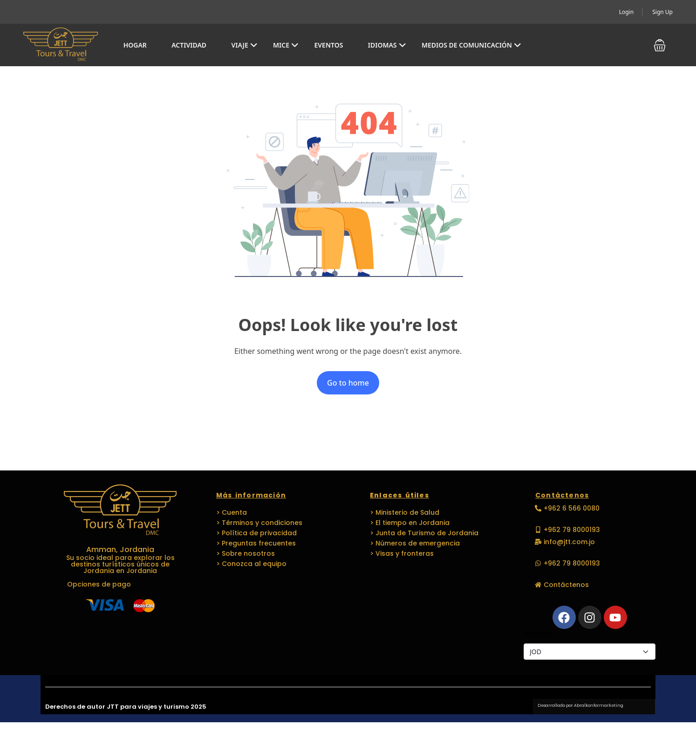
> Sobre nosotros (245, 553)
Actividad (188, 45)
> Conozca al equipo (251, 563)
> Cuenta (231, 512)
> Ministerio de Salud (404, 512)
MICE (286, 45)
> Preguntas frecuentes (256, 543)
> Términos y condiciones (259, 522)
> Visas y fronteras (402, 553)
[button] (660, 45)
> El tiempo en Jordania (410, 522)
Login (626, 12)
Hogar (135, 45)
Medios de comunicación (471, 45)
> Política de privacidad (256, 533)
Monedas (538, 633)
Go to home (348, 383)
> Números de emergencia (415, 543)
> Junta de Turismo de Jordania (424, 533)
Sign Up (662, 12)
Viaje (244, 45)
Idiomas (387, 45)
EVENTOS (328, 45)
